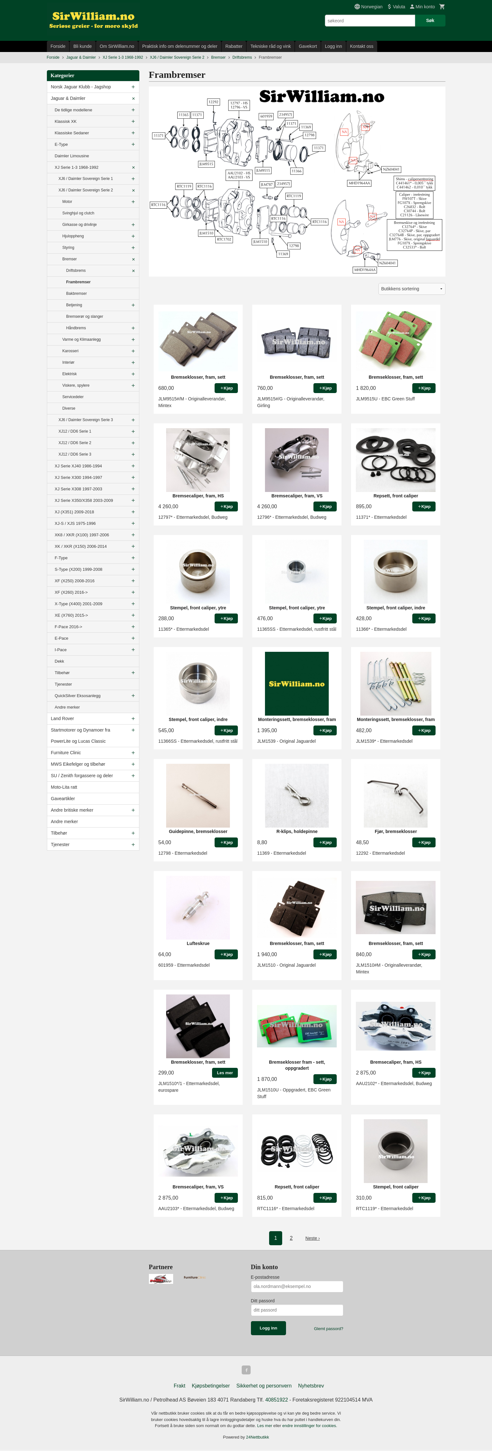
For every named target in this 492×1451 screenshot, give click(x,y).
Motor (67, 201)
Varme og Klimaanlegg (81, 339)
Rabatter (234, 46)
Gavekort (308, 46)
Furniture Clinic (66, 752)
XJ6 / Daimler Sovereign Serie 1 (86, 178)
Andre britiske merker (72, 810)
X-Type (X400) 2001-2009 (79, 603)
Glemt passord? (328, 1328)
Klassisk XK (66, 121)
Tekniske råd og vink (270, 46)
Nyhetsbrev (311, 1387)
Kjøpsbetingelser (211, 1387)
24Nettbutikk (257, 1438)
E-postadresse (265, 1277)
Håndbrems (76, 328)
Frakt (179, 1387)
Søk (430, 20)
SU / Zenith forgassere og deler (82, 775)
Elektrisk (69, 374)
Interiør (68, 362)
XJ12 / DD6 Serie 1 (75, 431)
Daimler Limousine (72, 155)
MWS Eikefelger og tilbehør (78, 764)
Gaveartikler (63, 798)
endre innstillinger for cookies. (309, 1427)
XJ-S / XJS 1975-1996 (75, 523)
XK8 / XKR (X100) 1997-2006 (82, 534)
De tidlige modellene (73, 110)
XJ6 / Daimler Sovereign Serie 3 (86, 420)
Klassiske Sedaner (72, 132)
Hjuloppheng (73, 236)
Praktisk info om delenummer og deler (179, 46)
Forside (58, 46)
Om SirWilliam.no (117, 46)
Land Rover (62, 718)
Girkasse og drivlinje (79, 224)
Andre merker (67, 707)
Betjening (74, 305)
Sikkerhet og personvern (263, 1387)
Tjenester (63, 684)
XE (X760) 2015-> (71, 615)
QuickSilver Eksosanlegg (78, 695)
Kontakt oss (361, 46)
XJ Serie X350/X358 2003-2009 (84, 500)
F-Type (61, 557)
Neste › (313, 1238)
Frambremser (78, 282)
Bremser (69, 259)
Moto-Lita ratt (64, 787)
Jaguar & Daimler (68, 98)
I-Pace (61, 649)
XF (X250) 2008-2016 (75, 580)
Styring (68, 247)
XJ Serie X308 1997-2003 (78, 489)
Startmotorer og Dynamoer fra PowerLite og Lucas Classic (80, 735)
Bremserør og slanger (84, 316)
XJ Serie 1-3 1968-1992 (77, 167)
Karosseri (70, 351)
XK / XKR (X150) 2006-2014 (81, 546)
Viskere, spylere (76, 385)
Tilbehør (62, 672)
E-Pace (62, 638)
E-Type (61, 144)
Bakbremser (76, 293)
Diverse (69, 408)
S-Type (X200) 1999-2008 (79, 569)
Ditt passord (263, 1300)
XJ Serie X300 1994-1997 (78, 477)
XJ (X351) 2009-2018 (74, 512)
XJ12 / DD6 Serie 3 (75, 454)
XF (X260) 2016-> (71, 592)
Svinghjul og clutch (78, 213)
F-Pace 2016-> (68, 626)
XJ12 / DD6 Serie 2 (75, 443)
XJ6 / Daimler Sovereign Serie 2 (86, 190)
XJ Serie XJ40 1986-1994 (78, 466)
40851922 (276, 1401)
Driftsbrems (76, 270)
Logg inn (333, 46)
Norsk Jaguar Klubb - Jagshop (81, 86)
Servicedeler (73, 397)
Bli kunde (82, 46)
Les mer (265, 1427)
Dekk (59, 661)
